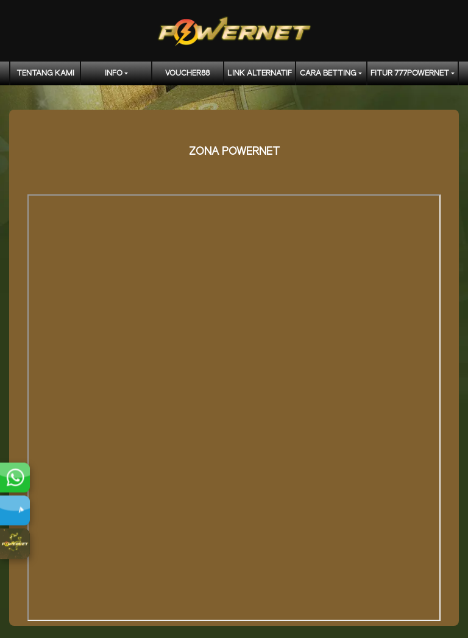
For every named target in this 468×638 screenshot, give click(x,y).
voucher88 (187, 73)
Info (113, 73)
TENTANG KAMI (45, 73)
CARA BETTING (328, 73)
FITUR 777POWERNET (409, 73)
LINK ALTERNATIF (259, 73)
